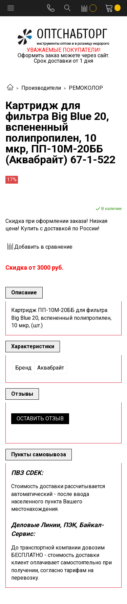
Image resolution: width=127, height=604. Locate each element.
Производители (41, 88)
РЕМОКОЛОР (86, 88)
